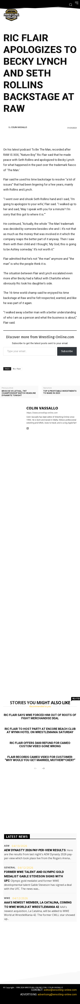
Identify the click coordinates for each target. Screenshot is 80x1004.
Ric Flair (17, 369)
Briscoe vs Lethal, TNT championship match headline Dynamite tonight (19, 393)
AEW (7, 846)
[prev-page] (35, 768)
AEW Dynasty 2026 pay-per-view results (35, 850)
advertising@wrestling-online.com (57, 994)
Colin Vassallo (19, 127)
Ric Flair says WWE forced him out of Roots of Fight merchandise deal (40, 716)
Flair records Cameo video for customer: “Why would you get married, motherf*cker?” (40, 758)
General (10, 867)
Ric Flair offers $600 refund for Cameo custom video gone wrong (40, 744)
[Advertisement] (41, 138)
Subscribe (67, 351)
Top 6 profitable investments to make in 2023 (59, 392)
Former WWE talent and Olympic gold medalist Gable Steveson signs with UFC (34, 876)
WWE (7, 898)
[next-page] (43, 768)
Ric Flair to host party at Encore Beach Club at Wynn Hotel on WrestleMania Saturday (40, 730)
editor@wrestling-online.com (60, 989)
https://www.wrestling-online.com (41, 413)
